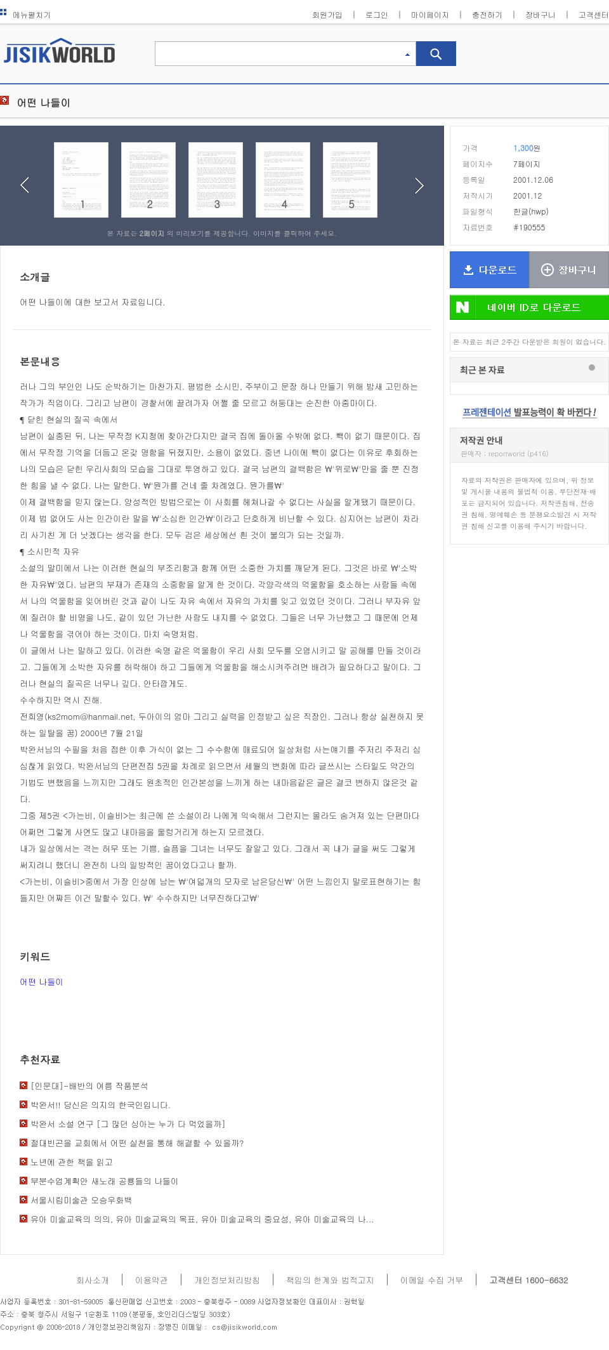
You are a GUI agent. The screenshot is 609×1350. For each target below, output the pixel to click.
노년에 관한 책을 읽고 (71, 1162)
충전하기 (487, 14)
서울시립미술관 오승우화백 (81, 1200)
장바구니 (540, 14)
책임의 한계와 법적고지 (330, 1280)
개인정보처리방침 (227, 1280)
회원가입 (327, 14)
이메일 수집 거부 (432, 1280)
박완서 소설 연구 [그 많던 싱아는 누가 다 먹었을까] (128, 1124)
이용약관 (151, 1280)
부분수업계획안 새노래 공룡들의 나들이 (104, 1181)
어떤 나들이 (41, 982)
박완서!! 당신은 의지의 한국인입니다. (100, 1105)
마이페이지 (430, 14)
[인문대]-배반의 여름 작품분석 (89, 1086)
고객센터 (594, 14)
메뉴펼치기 (25, 14)
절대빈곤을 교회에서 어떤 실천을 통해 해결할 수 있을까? (137, 1143)
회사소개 (92, 1280)
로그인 (376, 14)
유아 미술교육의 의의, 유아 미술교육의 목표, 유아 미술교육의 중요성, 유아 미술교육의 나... (202, 1219)
